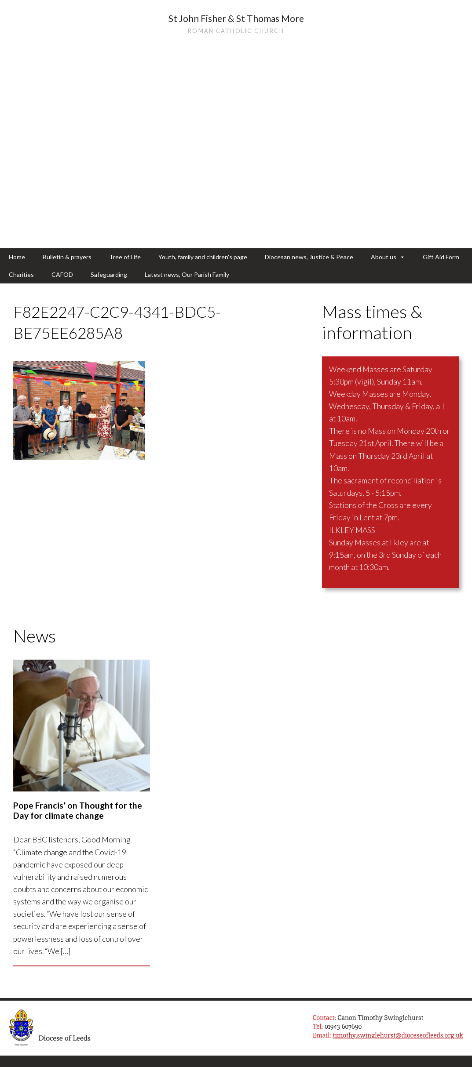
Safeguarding (109, 274)
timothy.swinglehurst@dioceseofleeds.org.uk (398, 1035)
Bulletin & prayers (67, 257)
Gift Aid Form (441, 257)
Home (17, 257)
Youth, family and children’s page (202, 257)
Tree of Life (125, 257)
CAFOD (62, 274)
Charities (21, 274)
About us (388, 257)
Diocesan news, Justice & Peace (309, 257)
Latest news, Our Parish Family (187, 274)
